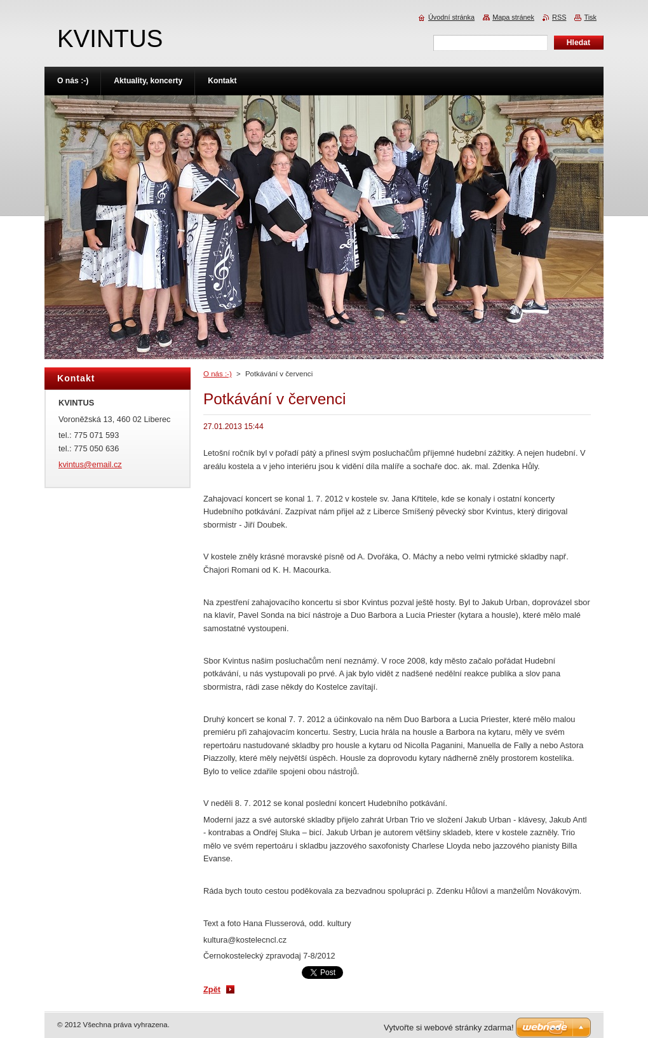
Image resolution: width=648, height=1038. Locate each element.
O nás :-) (217, 374)
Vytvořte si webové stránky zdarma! (449, 1027)
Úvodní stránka (451, 17)
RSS (559, 17)
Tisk (590, 17)
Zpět (211, 989)
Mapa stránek (513, 17)
